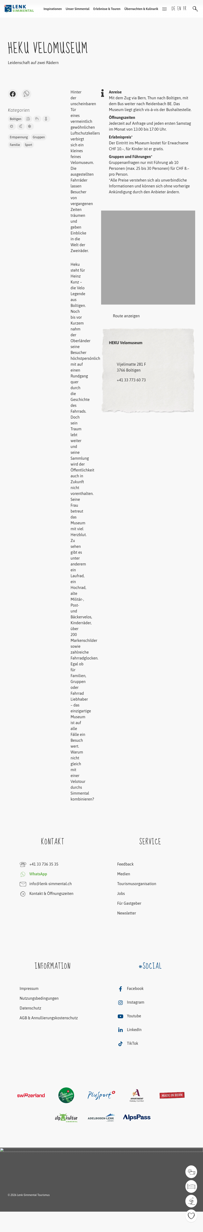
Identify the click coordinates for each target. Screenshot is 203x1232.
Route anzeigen (120, 316)
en (179, 9)
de (174, 9)
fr (184, 9)
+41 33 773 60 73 (131, 380)
